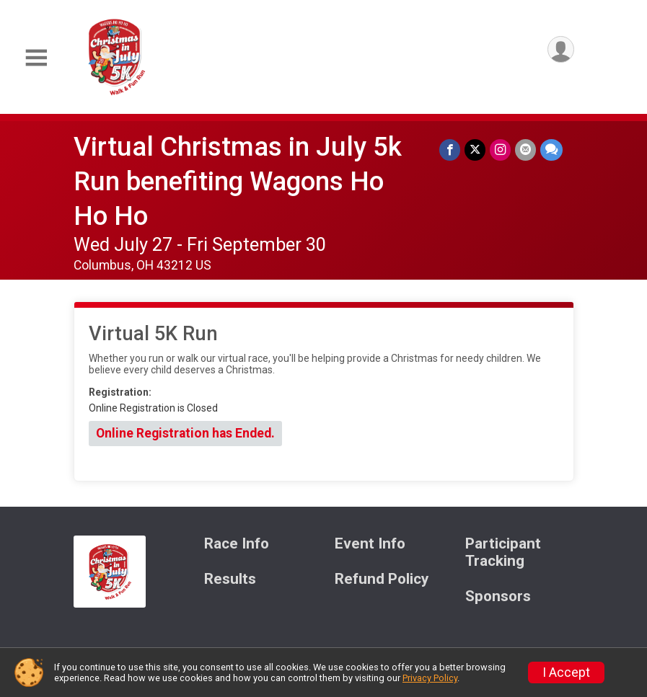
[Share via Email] (525, 149)
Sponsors (498, 596)
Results (230, 579)
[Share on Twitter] (475, 149)
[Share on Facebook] (449, 149)
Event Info (370, 544)
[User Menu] (560, 49)
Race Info (236, 544)
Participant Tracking (503, 552)
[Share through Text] (551, 149)
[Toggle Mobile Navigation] (36, 58)
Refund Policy (381, 579)
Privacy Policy (429, 677)
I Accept (566, 672)
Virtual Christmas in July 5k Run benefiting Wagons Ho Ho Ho (238, 181)
